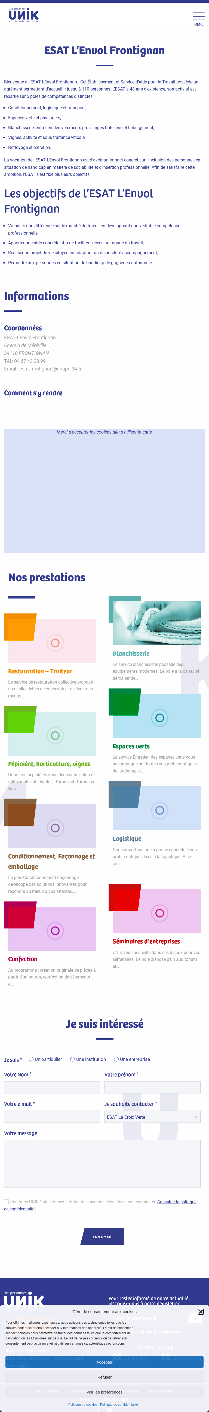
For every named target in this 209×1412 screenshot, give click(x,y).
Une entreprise (135, 1059)
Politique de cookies (82, 1405)
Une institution (91, 1059)
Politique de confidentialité (119, 1405)
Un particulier (48, 1059)
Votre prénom (121, 1074)
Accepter (104, 1362)
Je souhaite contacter (130, 1103)
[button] (201, 1311)
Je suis (13, 1059)
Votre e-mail (19, 1103)
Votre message (20, 1133)
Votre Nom (18, 1074)
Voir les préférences (105, 1392)
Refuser (104, 1377)
